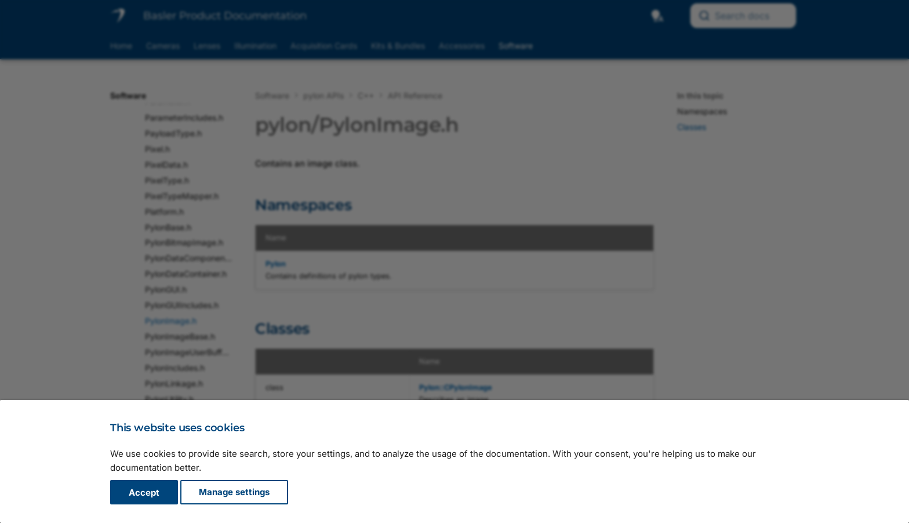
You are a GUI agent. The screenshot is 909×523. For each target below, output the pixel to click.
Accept (144, 492)
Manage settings (234, 492)
